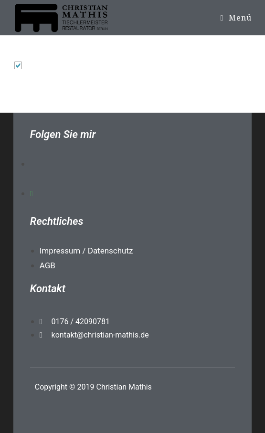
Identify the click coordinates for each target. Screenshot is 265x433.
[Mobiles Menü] (236, 17)
